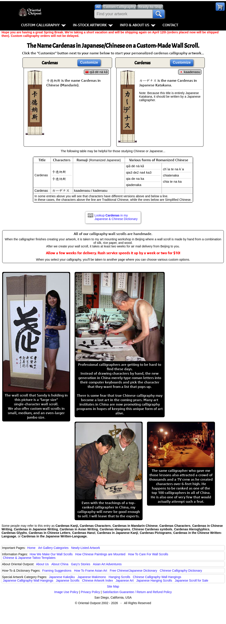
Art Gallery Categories (53, 548)
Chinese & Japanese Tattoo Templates (29, 558)
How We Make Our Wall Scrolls (51, 554)
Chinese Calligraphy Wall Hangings (157, 577)
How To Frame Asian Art (90, 570)
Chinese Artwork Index (97, 580)
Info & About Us (137, 25)
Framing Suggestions (56, 570)
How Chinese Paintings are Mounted (100, 554)
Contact (170, 25)
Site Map (113, 586)
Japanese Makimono (91, 577)
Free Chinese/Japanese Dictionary (133, 570)
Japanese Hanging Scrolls (154, 580)
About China (59, 564)
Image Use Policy (66, 592)
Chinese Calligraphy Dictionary (181, 570)
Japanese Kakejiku (62, 577)
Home (31, 548)
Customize (89, 62)
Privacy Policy (90, 592)
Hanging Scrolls (119, 577)
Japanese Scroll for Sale (191, 580)
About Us (42, 564)
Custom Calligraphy (43, 25)
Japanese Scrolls (67, 580)
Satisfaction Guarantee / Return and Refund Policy (137, 592)
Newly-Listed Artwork (85, 548)
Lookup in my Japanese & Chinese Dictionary (115, 217)
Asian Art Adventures (107, 564)
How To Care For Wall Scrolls (148, 554)
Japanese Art (125, 580)
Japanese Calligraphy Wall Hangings (28, 580)
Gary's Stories (80, 564)
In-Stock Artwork (93, 25)
